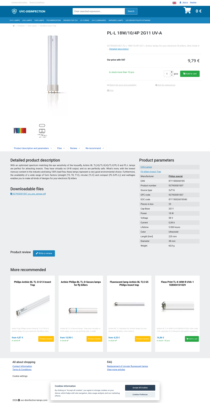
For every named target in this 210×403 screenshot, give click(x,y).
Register (193, 2)
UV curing (84, 20)
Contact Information (19, 2)
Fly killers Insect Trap (48, 26)
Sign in (184, 2)
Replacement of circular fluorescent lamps (127, 366)
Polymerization (54, 20)
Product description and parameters (33, 148)
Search (131, 11)
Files (61, 148)
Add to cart (190, 73)
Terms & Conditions (37, 2)
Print (110, 90)
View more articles (116, 369)
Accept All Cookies (140, 388)
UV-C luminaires (99, 20)
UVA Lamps (27, 20)
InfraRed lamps (116, 20)
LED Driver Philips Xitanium (138, 20)
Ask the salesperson (165, 85)
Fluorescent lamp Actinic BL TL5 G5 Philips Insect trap (129, 283)
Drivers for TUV (70, 20)
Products (21, 26)
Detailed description (119, 49)
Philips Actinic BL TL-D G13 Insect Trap (32, 283)
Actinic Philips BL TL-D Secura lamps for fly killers (81, 283)
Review (75, 148)
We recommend (95, 148)
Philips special (176, 176)
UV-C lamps (15, 20)
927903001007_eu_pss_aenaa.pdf (28, 194)
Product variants (46, 339)
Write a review (44, 253)
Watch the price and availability (122, 85)
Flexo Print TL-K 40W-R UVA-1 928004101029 (177, 283)
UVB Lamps (39, 20)
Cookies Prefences (140, 394)
